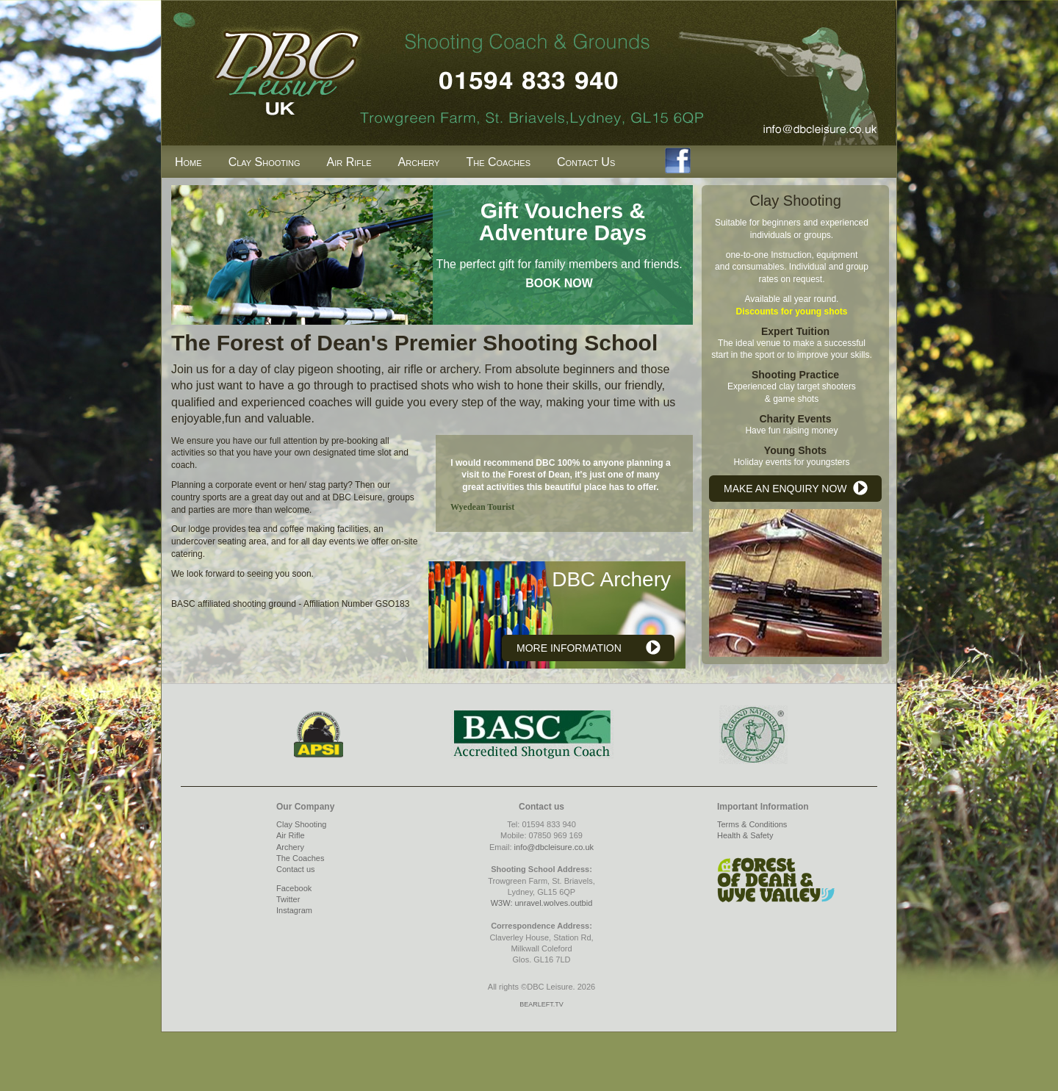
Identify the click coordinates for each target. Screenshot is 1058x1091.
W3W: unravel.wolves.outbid (542, 903)
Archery (419, 162)
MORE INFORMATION (569, 648)
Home (188, 162)
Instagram (294, 910)
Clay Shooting (264, 162)
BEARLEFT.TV (541, 1004)
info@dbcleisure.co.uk (554, 847)
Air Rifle (349, 162)
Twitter (288, 899)
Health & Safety (745, 835)
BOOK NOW (559, 283)
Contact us (295, 869)
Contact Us (586, 162)
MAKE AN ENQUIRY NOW (785, 488)
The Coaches (498, 162)
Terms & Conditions (752, 824)
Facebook (294, 888)
